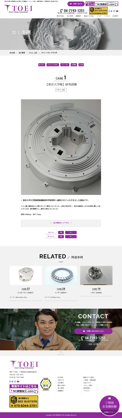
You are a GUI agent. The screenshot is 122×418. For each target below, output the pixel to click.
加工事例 (70, 16)
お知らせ (61, 380)
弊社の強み (60, 16)
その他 (81, 64)
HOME (60, 377)
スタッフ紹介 (88, 385)
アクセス (107, 16)
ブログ (99, 16)
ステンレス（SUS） (52, 64)
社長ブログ (87, 383)
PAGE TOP (61, 354)
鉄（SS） (41, 64)
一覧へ (61, 232)
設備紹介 (78, 16)
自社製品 (74, 64)
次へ (71, 232)
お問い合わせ (76, 4)
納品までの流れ (89, 16)
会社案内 (115, 16)
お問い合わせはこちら (93, 331)
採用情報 (86, 388)
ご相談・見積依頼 (89, 380)
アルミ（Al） (64, 64)
